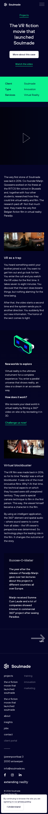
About (7, 715)
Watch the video (24, 64)
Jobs (6, 728)
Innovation (30, 681)
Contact (8, 734)
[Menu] (42, 4)
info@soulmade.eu (14, 768)
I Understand (13, 806)
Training (28, 675)
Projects (24, 15)
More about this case (24, 54)
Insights (8, 722)
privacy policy (24, 801)
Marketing (29, 688)
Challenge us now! (16, 422)
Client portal (10, 740)
